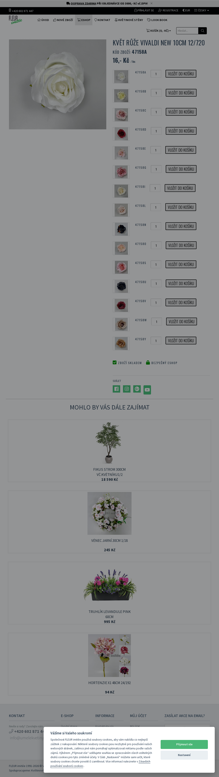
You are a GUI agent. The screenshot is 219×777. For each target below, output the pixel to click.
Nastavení (184, 755)
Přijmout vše (184, 744)
